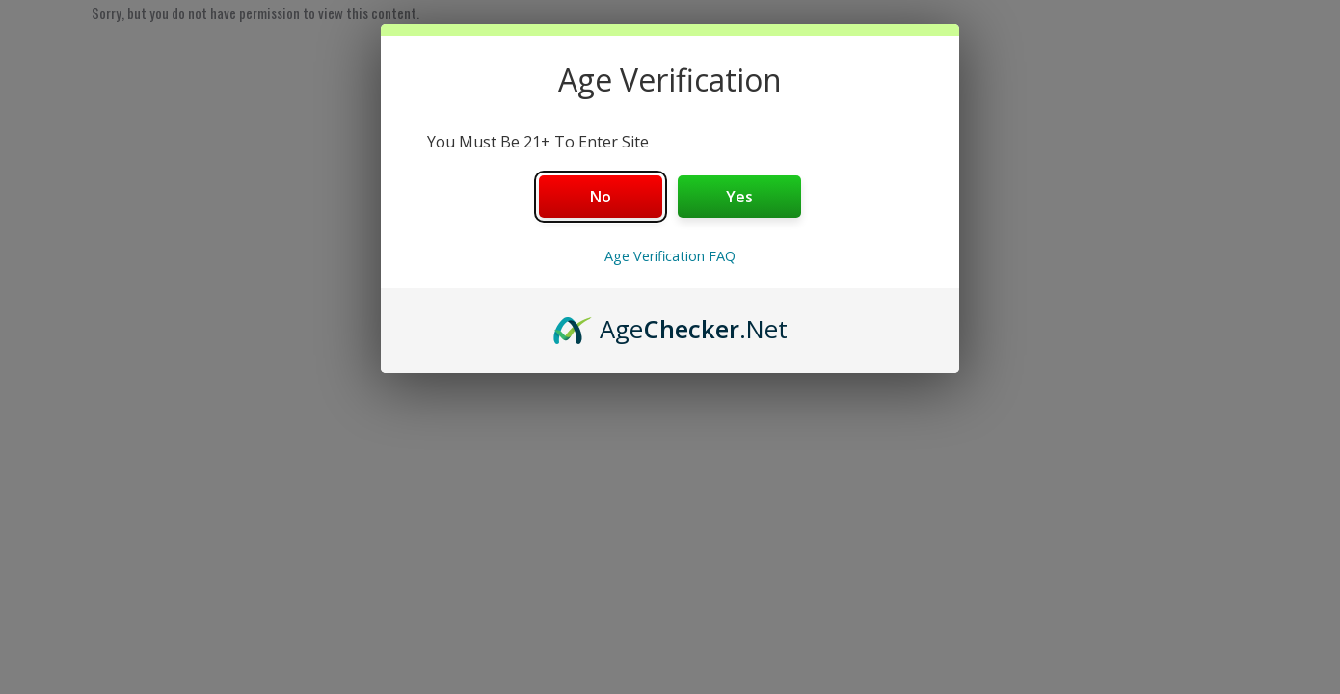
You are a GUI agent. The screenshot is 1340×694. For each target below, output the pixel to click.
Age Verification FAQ (670, 256)
